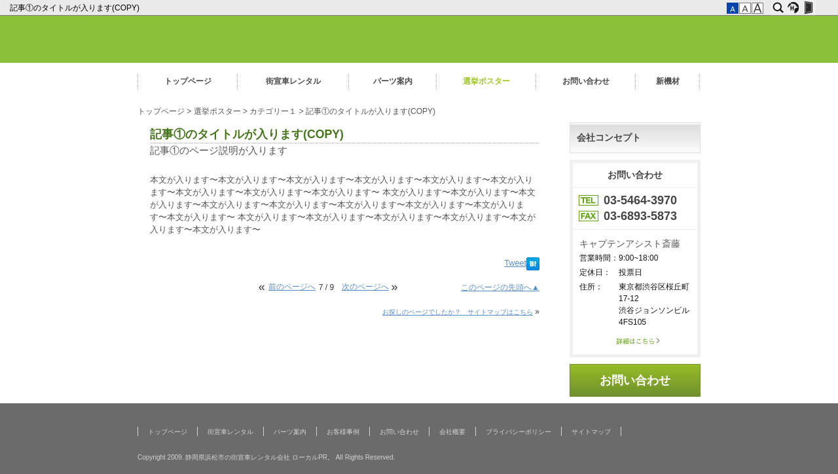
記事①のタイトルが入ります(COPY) (75, 7)
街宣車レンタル (293, 81)
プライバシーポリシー (518, 431)
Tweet (515, 263)
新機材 (668, 81)
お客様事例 (343, 431)
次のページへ (365, 286)
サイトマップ (591, 431)
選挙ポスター (486, 81)
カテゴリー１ (273, 111)
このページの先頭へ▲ (500, 287)
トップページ (187, 81)
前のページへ (292, 286)
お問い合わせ (586, 81)
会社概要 (452, 431)
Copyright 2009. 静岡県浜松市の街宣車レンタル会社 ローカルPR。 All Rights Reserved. (266, 457)
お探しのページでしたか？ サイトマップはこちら (457, 312)
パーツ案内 (392, 81)
